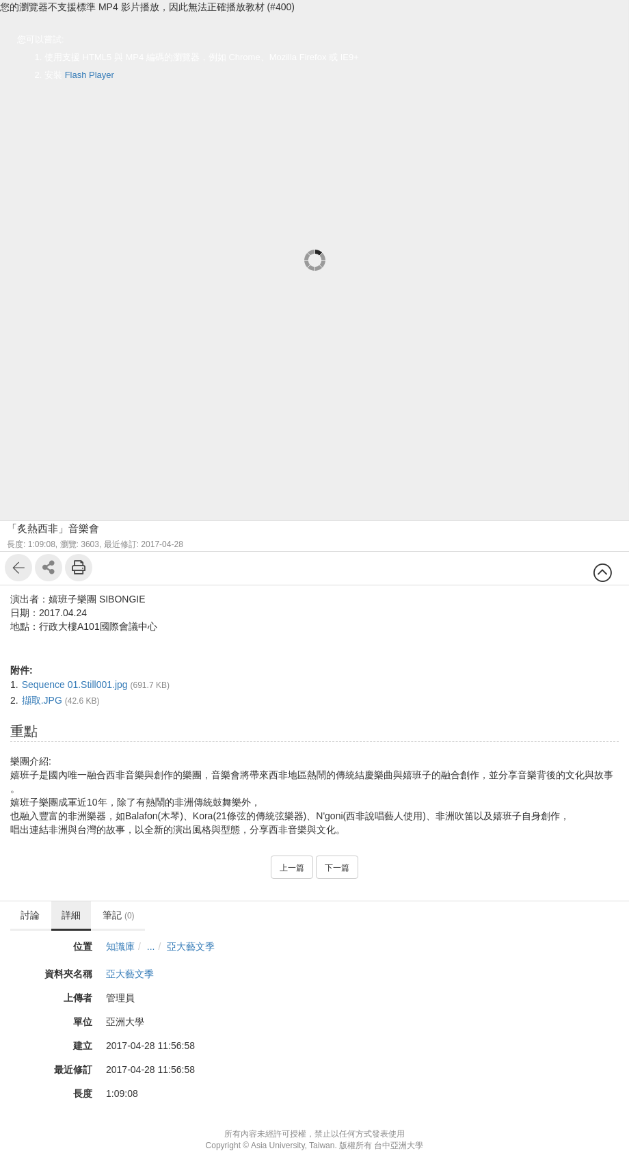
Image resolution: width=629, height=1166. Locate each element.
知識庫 (120, 946)
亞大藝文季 (191, 946)
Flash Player (89, 75)
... (151, 946)
